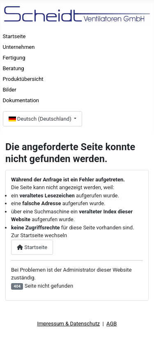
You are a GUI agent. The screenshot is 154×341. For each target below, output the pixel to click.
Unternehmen (19, 47)
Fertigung (14, 58)
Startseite (14, 36)
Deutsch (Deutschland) (41, 119)
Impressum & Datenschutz (68, 323)
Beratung (13, 68)
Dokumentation (21, 100)
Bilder (9, 90)
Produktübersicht (23, 79)
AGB (111, 323)
